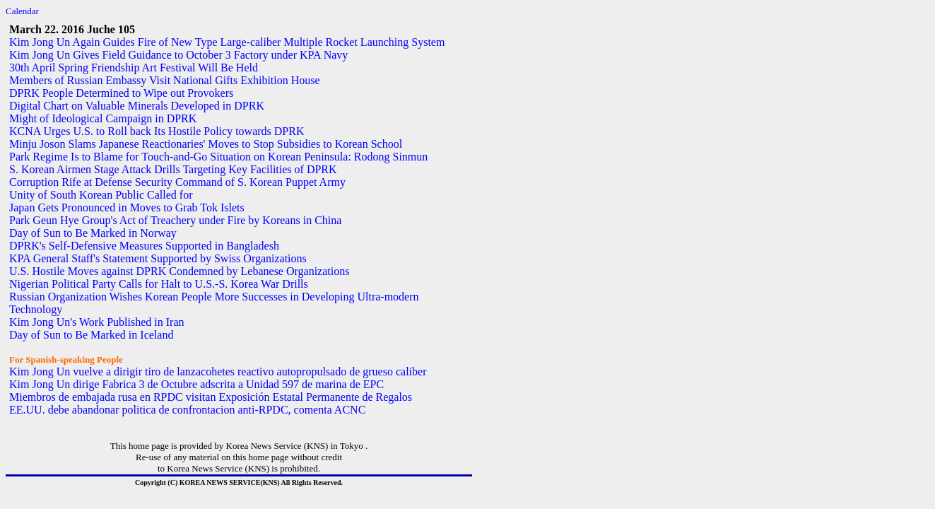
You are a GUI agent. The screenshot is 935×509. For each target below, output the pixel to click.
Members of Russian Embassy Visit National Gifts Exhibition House (164, 80)
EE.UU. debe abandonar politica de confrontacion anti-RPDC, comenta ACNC (187, 410)
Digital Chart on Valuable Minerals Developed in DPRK (136, 106)
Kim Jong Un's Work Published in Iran (96, 322)
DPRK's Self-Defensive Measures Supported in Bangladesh (144, 246)
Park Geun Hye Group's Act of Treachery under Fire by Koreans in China (175, 220)
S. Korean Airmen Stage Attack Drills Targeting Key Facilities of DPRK (173, 169)
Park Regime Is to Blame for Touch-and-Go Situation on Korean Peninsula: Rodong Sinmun (218, 157)
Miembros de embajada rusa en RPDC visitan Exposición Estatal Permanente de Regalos (210, 397)
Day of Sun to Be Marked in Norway (93, 233)
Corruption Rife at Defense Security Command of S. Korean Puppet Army (177, 182)
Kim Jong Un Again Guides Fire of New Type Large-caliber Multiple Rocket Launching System (227, 42)
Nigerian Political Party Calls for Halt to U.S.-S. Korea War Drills (158, 284)
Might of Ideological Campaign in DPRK (102, 118)
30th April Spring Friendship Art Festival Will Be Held (133, 68)
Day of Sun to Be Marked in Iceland (91, 335)
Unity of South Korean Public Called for (101, 195)
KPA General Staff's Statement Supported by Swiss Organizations (158, 258)
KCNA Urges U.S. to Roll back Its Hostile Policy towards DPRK (156, 131)
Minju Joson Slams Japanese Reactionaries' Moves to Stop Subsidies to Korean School (205, 144)
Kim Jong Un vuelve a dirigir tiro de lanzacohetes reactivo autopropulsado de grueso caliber (217, 371)
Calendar (22, 11)
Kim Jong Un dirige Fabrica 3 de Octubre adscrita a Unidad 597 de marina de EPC (196, 384)
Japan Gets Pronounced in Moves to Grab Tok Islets (127, 207)
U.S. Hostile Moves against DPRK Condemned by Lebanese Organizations (179, 271)
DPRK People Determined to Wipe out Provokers (121, 93)
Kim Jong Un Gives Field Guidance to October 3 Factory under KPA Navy (178, 55)
